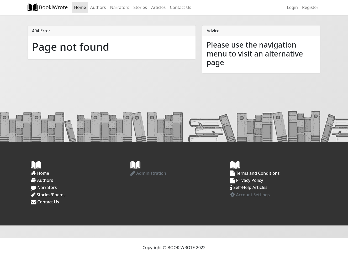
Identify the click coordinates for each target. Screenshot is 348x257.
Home (80, 7)
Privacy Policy (246, 180)
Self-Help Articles (248, 187)
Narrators (119, 7)
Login (292, 7)
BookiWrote (53, 7)
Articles (158, 7)
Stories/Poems (48, 195)
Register (310, 7)
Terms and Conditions (255, 173)
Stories (140, 7)
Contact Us (180, 7)
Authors (98, 7)
